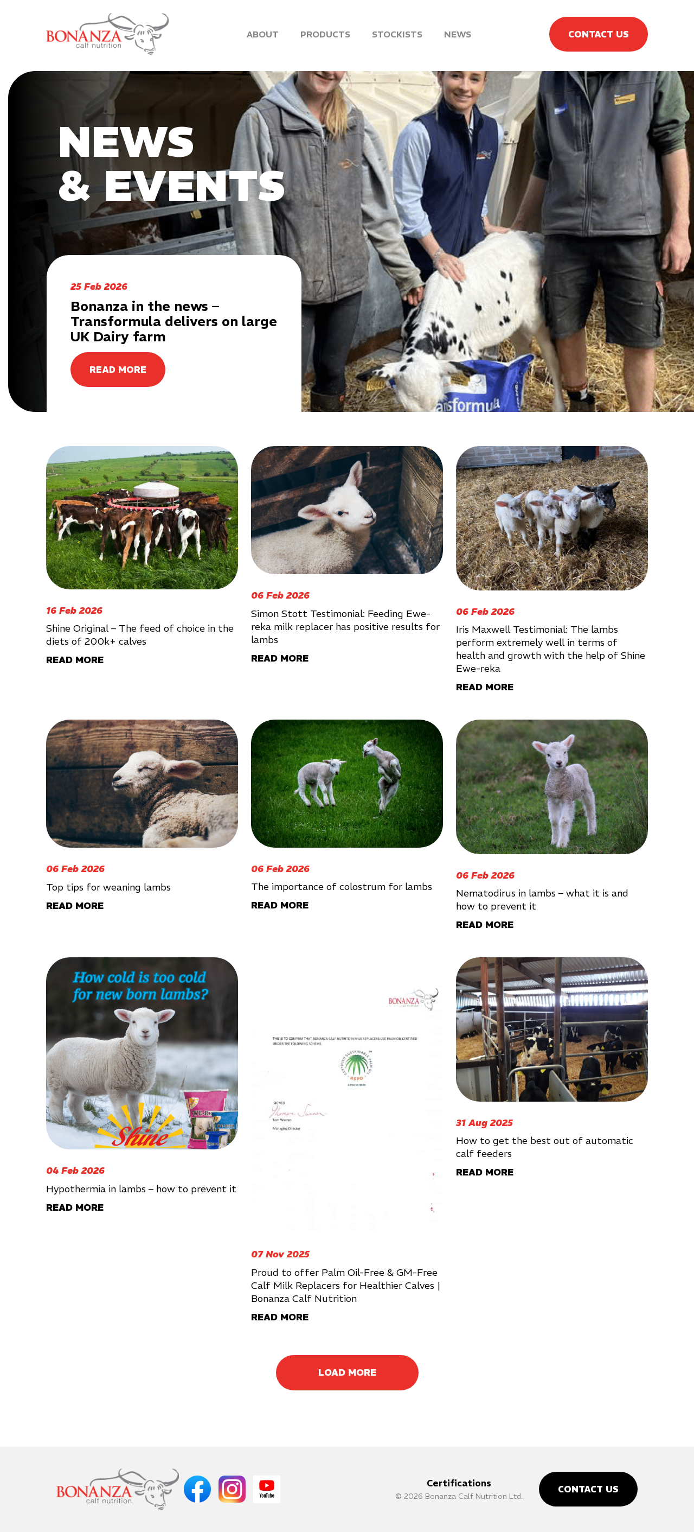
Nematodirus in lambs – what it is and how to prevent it (542, 899)
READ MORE (117, 369)
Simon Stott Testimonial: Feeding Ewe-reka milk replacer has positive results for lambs (345, 626)
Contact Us (598, 34)
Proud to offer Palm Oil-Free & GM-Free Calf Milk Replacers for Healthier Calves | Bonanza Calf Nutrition (345, 1285)
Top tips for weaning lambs (108, 887)
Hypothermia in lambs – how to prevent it (141, 1189)
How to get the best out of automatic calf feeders (544, 1147)
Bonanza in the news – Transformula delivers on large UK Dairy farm (173, 321)
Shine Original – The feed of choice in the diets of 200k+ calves (140, 634)
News (457, 34)
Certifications (459, 1483)
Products (325, 34)
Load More (347, 1372)
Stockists (397, 34)
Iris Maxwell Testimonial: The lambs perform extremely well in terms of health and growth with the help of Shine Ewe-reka (550, 649)
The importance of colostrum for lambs (341, 886)
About (263, 34)
